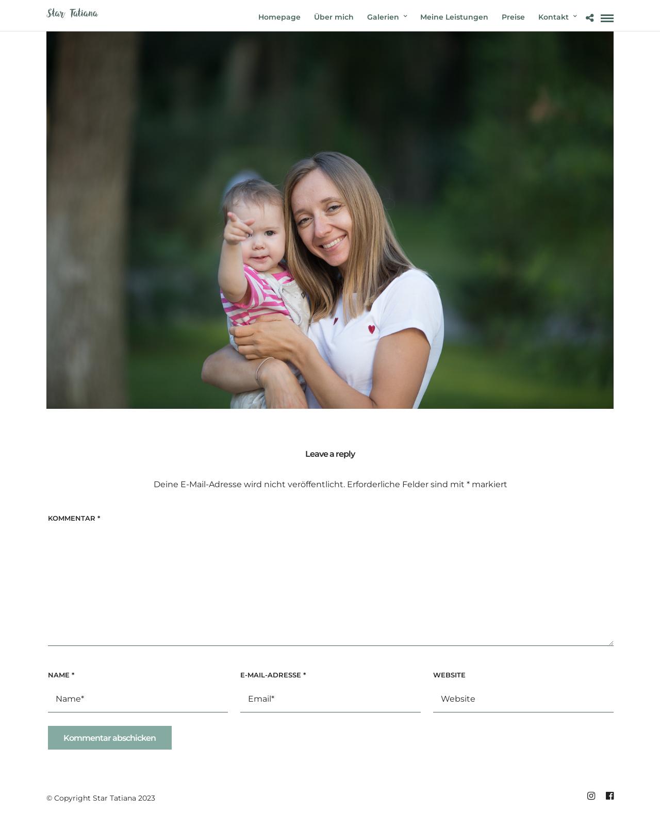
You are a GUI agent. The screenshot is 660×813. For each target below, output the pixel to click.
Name (61, 675)
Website (449, 675)
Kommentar (74, 518)
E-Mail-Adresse (273, 675)
